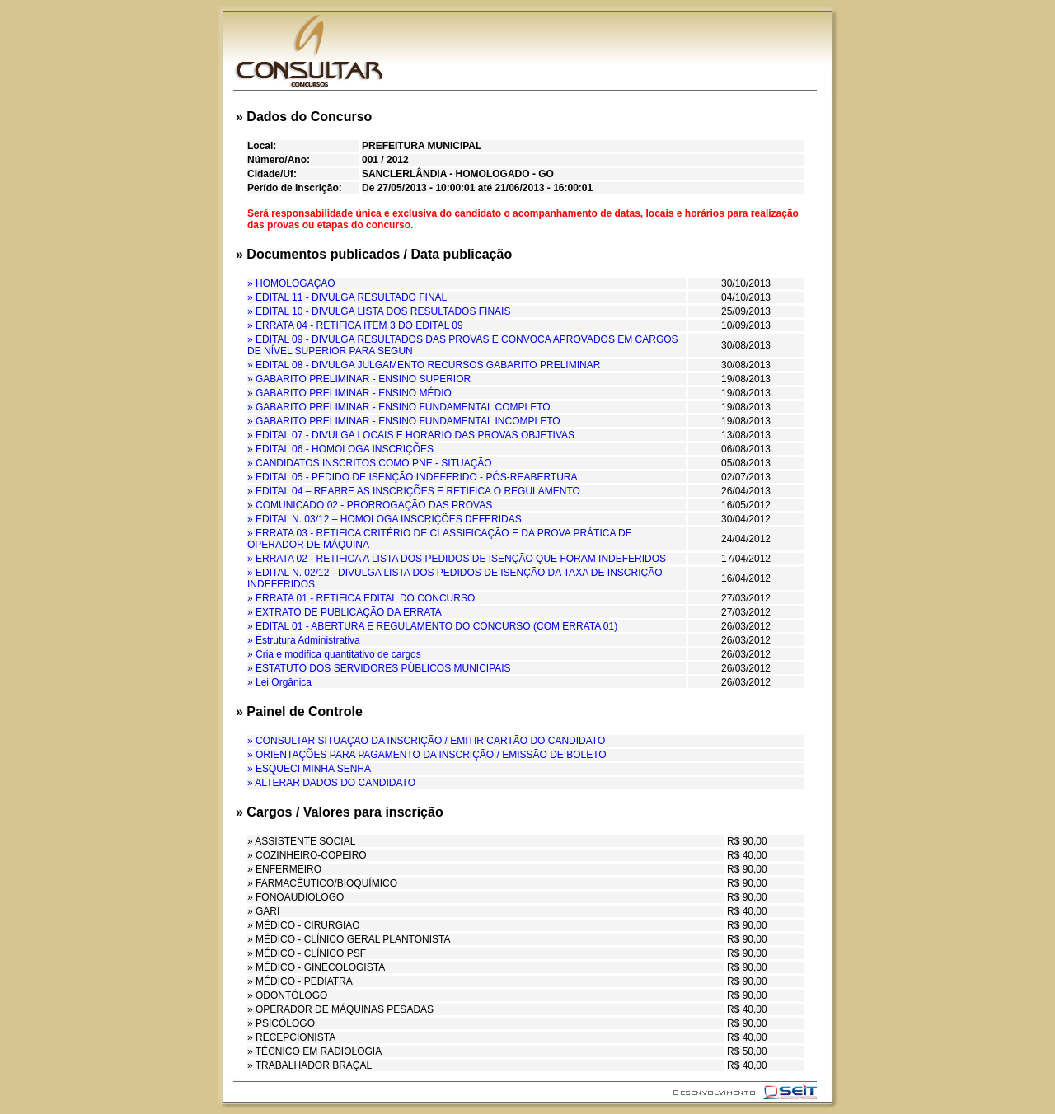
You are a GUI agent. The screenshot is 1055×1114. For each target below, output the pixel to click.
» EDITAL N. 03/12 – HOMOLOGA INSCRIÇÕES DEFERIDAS (384, 519)
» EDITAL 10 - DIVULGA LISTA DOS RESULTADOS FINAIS (378, 311)
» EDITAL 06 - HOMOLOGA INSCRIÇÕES (340, 449)
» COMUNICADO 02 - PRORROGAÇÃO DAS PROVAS (369, 505)
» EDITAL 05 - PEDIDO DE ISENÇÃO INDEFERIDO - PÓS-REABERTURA (412, 477)
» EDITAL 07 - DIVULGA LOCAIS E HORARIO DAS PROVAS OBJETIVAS (410, 435)
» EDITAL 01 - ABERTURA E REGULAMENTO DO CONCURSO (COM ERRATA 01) (432, 626)
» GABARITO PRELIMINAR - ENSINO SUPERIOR (359, 379)
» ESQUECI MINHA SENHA (309, 769)
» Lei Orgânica (279, 682)
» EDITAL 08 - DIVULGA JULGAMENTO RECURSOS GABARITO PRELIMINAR (423, 365)
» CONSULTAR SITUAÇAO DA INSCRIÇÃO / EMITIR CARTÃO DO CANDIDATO (426, 741)
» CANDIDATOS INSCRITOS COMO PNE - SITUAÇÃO (369, 463)
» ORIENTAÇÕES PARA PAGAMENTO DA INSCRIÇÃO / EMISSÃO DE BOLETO (427, 755)
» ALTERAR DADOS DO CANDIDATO (331, 783)
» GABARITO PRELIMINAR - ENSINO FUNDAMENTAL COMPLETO (399, 407)
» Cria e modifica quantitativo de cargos (334, 654)
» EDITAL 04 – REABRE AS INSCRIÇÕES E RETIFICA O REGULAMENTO (413, 491)
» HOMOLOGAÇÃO (291, 283)
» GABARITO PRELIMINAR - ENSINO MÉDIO (349, 393)
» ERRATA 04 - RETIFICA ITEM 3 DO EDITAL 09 (355, 325)
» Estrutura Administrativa (303, 640)
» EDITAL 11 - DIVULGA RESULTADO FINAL (347, 297)
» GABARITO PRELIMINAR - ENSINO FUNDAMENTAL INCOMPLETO (403, 421)
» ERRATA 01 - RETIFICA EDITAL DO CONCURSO (361, 598)
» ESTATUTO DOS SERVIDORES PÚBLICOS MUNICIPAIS (379, 668)
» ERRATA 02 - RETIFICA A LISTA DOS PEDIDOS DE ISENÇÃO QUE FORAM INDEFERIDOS (456, 558)
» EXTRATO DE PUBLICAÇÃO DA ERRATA (344, 612)
